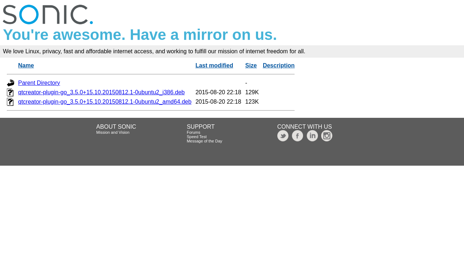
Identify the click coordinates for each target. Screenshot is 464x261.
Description (279, 65)
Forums (193, 132)
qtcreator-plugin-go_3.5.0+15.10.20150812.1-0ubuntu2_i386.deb (101, 92)
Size (251, 65)
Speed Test (197, 136)
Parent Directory (39, 83)
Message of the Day (204, 141)
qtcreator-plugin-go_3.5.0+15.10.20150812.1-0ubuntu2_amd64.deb (104, 102)
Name (26, 65)
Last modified (214, 65)
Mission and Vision (113, 132)
